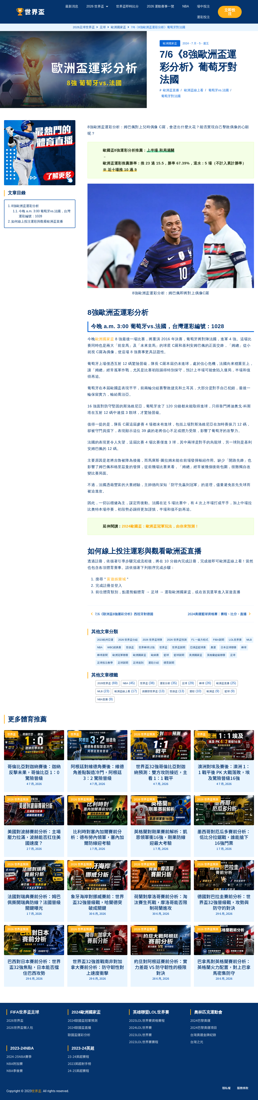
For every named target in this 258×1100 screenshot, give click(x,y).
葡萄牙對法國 (171, 96)
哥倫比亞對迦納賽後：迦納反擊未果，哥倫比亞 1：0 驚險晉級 (34, 772)
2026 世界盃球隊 (152, 639)
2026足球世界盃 (84, 27)
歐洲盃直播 (171, 90)
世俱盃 (130, 647)
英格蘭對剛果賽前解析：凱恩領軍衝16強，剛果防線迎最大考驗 (160, 837)
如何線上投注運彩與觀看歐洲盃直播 (37, 221)
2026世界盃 (104, 683)
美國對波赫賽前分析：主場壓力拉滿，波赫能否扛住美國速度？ (34, 837)
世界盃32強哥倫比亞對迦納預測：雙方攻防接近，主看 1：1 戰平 (160, 772)
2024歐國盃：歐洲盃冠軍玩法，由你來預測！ (160, 526)
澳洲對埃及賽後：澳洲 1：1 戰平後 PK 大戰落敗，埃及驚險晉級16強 (224, 772)
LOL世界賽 (235, 639)
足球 (103, 27)
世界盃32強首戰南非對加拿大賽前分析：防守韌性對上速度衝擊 (97, 967)
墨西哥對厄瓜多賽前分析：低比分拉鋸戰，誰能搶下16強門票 (224, 837)
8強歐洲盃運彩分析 (25, 206)
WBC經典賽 (114, 647)
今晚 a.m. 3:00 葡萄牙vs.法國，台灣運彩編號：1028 (44, 213)
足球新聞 (123, 662)
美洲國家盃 (195, 655)
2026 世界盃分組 (128, 639)
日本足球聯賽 (228, 647)
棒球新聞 (102, 655)
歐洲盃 (210, 691)
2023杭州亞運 (105, 639)
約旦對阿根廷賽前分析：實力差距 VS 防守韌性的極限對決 (160, 967)
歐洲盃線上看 (193, 90)
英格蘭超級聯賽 (216, 655)
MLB (249, 639)
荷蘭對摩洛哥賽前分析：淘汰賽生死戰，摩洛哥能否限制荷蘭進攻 (160, 902)
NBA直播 (102, 699)
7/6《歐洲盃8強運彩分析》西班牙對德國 (120, 614)
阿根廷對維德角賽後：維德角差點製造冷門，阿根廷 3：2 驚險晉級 (97, 772)
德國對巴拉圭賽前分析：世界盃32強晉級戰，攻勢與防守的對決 (224, 902)
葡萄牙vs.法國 (218, 90)
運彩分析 (165, 683)
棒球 (244, 647)
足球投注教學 (105, 662)
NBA (99, 647)
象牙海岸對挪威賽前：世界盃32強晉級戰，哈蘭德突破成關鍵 (97, 902)
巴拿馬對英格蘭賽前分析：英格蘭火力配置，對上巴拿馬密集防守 (224, 967)
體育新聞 (169, 662)
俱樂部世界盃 (150, 691)
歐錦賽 (155, 655)
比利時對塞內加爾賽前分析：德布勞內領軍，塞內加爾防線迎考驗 (97, 837)
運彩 (192, 691)
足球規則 (138, 662)
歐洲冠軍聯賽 (120, 655)
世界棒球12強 (147, 647)
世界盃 (163, 647)
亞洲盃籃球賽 (198, 647)
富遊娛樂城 (116, 579)
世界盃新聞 (178, 647)
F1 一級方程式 (199, 639)
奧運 (213, 647)
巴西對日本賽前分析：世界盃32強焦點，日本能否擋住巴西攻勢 (34, 967)
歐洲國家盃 (118, 27)
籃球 (166, 655)
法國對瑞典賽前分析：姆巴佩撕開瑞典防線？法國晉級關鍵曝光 (34, 902)
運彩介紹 (153, 662)
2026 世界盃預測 (177, 639)
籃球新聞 (179, 655)
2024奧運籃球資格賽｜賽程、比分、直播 (220, 614)
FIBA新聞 (218, 639)
